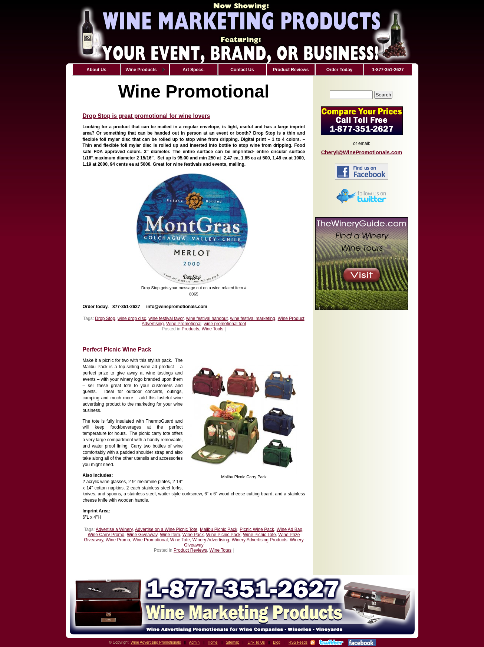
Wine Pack (193, 534)
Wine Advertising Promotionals (156, 642)
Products (190, 328)
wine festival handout (207, 318)
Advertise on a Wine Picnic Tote (166, 529)
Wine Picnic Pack (223, 534)
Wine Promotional (183, 323)
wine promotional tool (225, 323)
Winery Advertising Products (259, 539)
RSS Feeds (298, 642)
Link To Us (256, 642)
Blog (276, 642)
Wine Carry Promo (106, 534)
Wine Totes (220, 550)
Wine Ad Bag (289, 529)
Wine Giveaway (142, 534)
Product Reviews (190, 550)
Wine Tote (180, 539)
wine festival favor (166, 318)
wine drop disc (132, 318)
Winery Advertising (210, 539)
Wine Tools (212, 328)
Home (213, 642)
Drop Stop (105, 318)
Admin (194, 642)
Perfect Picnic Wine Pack (117, 349)
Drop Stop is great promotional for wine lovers (146, 116)
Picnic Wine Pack (257, 529)
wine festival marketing (252, 318)
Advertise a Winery (114, 529)
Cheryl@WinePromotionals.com (361, 152)
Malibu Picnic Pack (218, 529)
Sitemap (233, 642)
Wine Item (170, 534)
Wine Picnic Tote (259, 534)
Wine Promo (118, 539)
